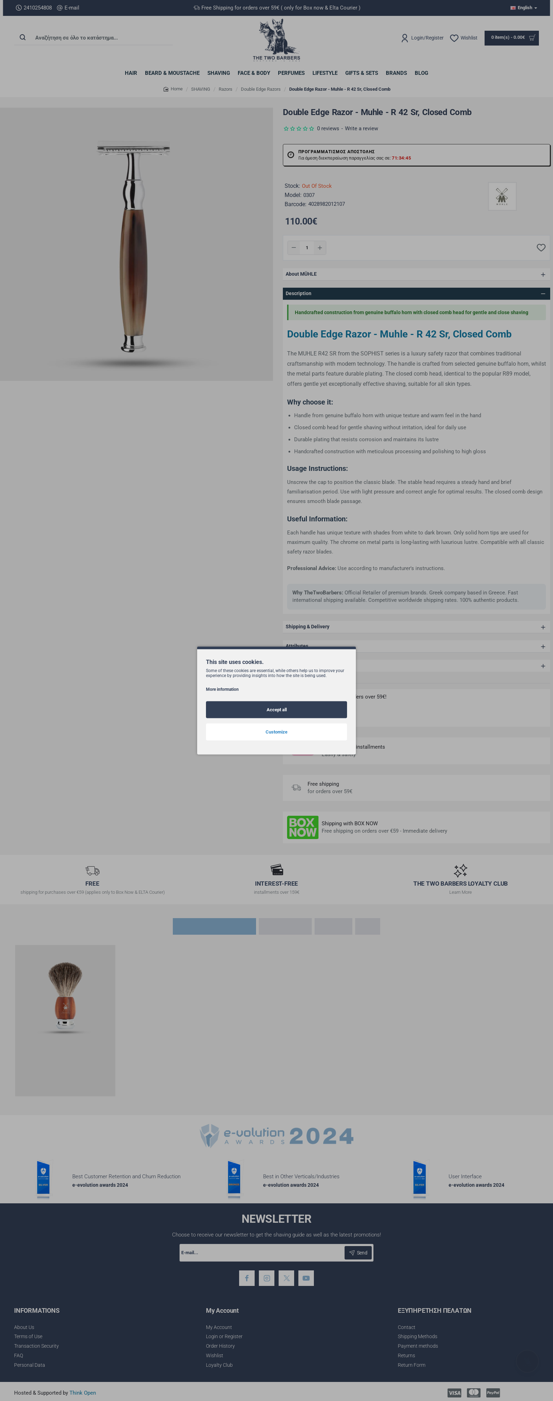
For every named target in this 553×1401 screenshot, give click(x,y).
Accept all (277, 709)
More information (222, 689)
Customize (276, 732)
